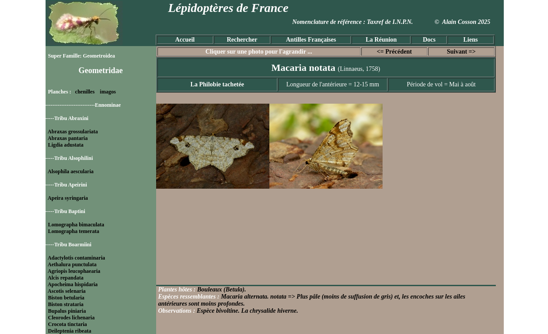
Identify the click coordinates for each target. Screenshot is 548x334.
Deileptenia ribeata (70, 331)
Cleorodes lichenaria (71, 318)
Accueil (185, 39)
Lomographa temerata (74, 231)
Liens (470, 39)
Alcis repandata (66, 278)
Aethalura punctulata (72, 264)
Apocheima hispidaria (73, 284)
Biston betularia (66, 298)
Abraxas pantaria (68, 138)
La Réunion (381, 39)
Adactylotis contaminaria (76, 258)
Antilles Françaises (311, 39)
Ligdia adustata (66, 145)
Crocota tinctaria (67, 324)
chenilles (85, 92)
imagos (108, 92)
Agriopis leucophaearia (74, 271)
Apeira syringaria (68, 198)
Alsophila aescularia (71, 171)
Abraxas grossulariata (73, 131)
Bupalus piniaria (67, 311)
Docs (429, 39)
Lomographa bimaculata (76, 224)
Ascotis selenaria (67, 291)
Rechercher (242, 39)
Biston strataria (66, 304)
